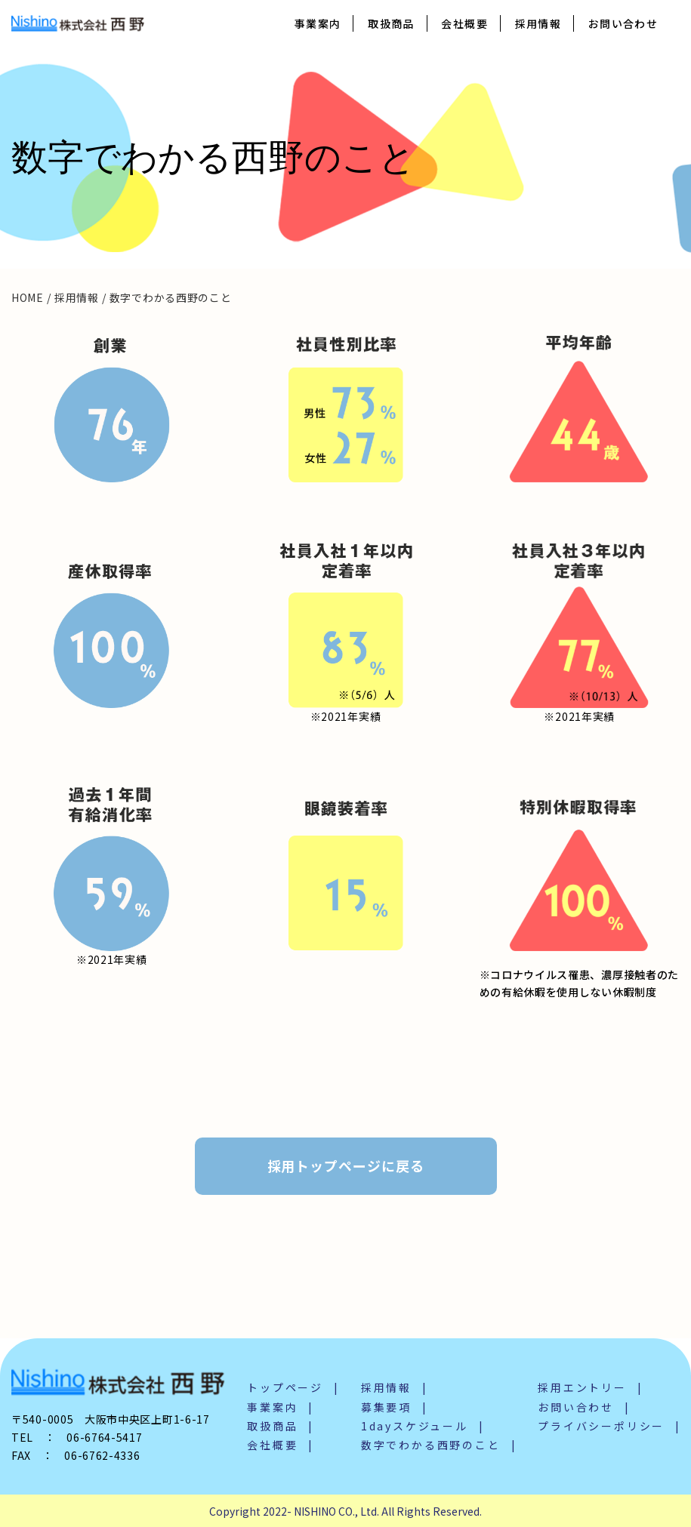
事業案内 (318, 23)
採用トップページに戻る (345, 1165)
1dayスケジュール (414, 1425)
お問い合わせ (623, 23)
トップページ (285, 1387)
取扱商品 (391, 23)
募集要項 (386, 1407)
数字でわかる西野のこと (431, 1444)
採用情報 (538, 23)
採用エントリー (582, 1387)
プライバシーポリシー (601, 1425)
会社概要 (464, 23)
